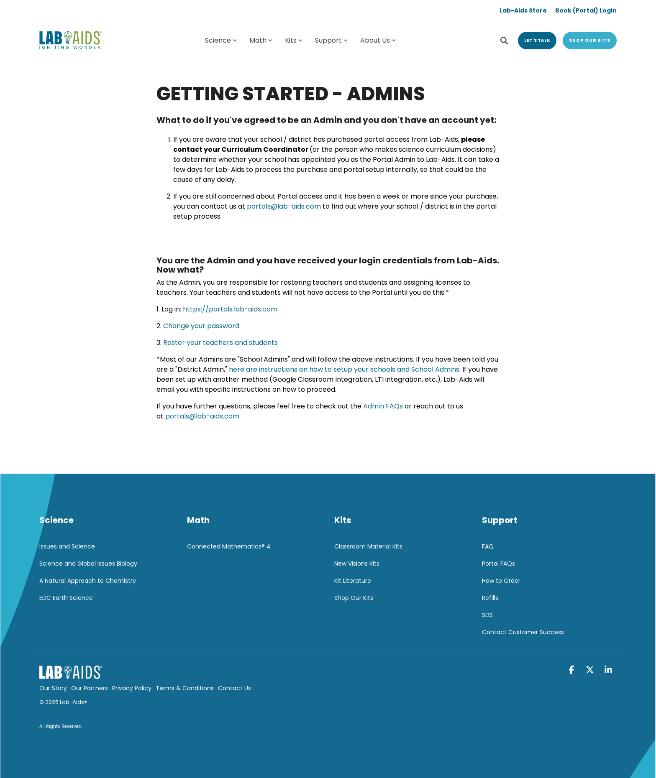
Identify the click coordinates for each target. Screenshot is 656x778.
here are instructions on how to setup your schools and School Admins (344, 369)
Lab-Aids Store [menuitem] (523, 10)
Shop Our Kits (589, 40)
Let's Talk (537, 40)
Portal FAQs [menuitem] (498, 563)
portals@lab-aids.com (284, 206)
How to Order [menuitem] (501, 580)
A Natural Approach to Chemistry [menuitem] (87, 580)
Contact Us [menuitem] (234, 688)
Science (221, 40)
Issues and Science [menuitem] (67, 546)
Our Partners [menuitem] (89, 688)
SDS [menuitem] (487, 615)
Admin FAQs (383, 406)
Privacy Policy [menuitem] (131, 688)
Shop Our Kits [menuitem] (353, 598)
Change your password (201, 326)
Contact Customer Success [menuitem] (523, 632)
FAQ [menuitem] (488, 546)
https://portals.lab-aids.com (230, 309)
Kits (293, 40)
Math (260, 40)
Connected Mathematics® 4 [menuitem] (229, 546)
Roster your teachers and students (220, 342)
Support (331, 40)
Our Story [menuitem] (53, 688)
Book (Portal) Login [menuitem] (586, 10)
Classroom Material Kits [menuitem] (368, 546)
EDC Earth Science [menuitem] (66, 598)
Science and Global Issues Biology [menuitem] (88, 563)
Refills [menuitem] (490, 598)
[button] (572, 670)
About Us (378, 40)
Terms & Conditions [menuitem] (185, 688)
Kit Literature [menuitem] (352, 580)
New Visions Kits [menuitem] (356, 563)
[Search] (504, 40)
